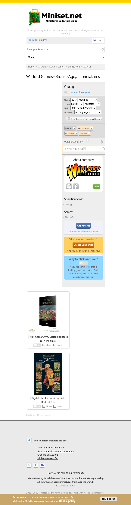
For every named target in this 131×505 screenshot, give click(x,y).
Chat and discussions (47, 454)
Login (30, 40)
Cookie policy (67, 501)
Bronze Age (74, 66)
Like (84, 263)
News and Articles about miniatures (55, 451)
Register (42, 40)
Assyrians (87, 66)
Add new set (83, 225)
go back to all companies (79, 92)
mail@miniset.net (65, 485)
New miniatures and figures (51, 447)
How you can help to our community (65, 472)
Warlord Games (56, 66)
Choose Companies (83, 244)
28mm (68, 217)
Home (31, 66)
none (67, 204)
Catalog (42, 66)
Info (97, 186)
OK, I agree (108, 498)
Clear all (68, 128)
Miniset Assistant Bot (47, 458)
